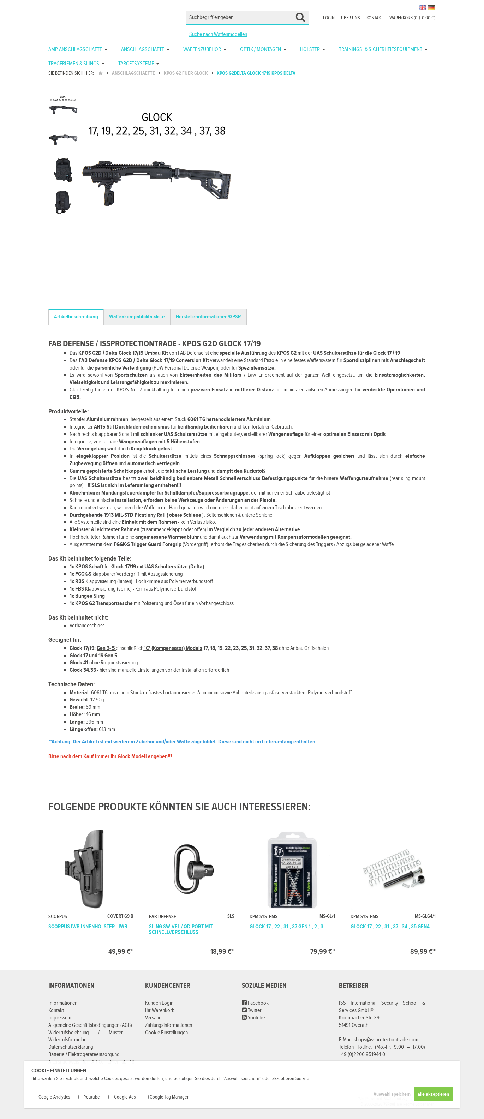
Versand (153, 1018)
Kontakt (374, 18)
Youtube (253, 1018)
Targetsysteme (136, 63)
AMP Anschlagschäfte (75, 49)
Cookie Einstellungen (166, 1032)
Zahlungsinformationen (168, 1025)
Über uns (350, 18)
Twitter (252, 1010)
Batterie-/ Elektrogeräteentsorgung (84, 1054)
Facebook (255, 1003)
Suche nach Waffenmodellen (218, 34)
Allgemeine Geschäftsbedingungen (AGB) (90, 1025)
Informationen (62, 1003)
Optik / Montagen (260, 49)
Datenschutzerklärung (70, 1047)
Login (329, 18)
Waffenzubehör (202, 49)
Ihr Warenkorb (160, 1010)
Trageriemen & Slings (73, 63)
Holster (310, 49)
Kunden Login (159, 1003)
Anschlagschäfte (142, 49)
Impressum (59, 1018)
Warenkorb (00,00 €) (412, 18)
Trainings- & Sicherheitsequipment (380, 49)
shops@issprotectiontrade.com (386, 1039)
